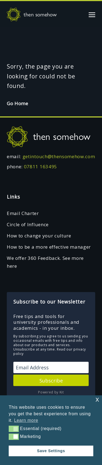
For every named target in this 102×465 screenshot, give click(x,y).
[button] (14, 429)
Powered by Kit (51, 392)
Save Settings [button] (51, 451)
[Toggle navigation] (92, 14)
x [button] (97, 399)
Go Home (17, 103)
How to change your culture (39, 235)
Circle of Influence (28, 224)
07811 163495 (40, 166)
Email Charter (23, 213)
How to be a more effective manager (49, 247)
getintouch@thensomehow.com (59, 156)
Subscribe (51, 380)
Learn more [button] (26, 420)
